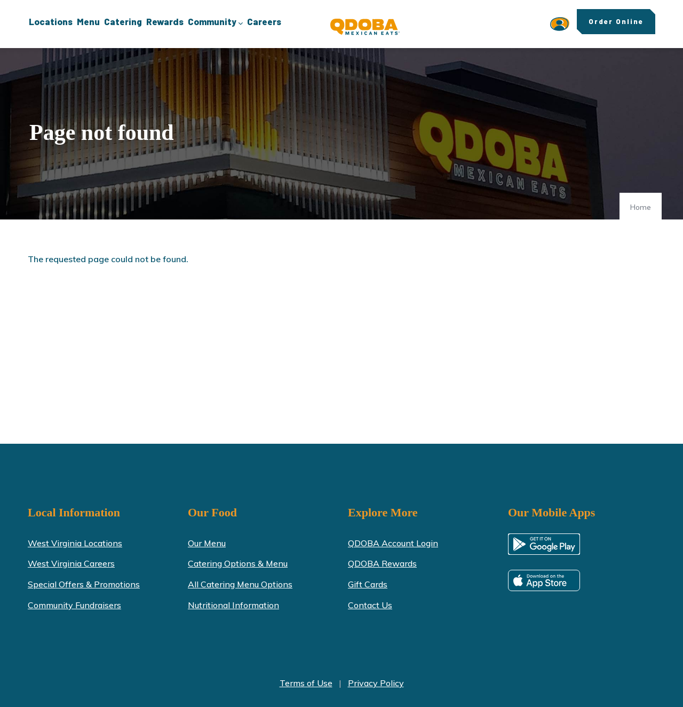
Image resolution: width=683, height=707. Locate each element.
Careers (264, 21)
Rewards (165, 21)
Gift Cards (367, 584)
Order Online (616, 21)
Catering (123, 21)
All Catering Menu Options (240, 584)
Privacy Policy (376, 683)
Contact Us (370, 605)
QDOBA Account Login (393, 543)
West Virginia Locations (75, 543)
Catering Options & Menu (238, 563)
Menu (88, 21)
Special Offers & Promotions (84, 584)
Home (640, 207)
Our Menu (207, 543)
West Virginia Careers (71, 563)
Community (215, 22)
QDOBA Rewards (382, 563)
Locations (51, 21)
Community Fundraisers (74, 605)
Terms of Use (306, 683)
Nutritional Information (233, 605)
